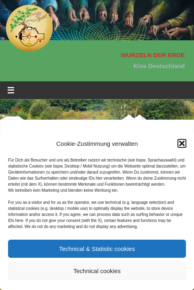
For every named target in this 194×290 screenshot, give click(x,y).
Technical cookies (97, 270)
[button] (182, 143)
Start (17, 109)
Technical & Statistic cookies (97, 248)
